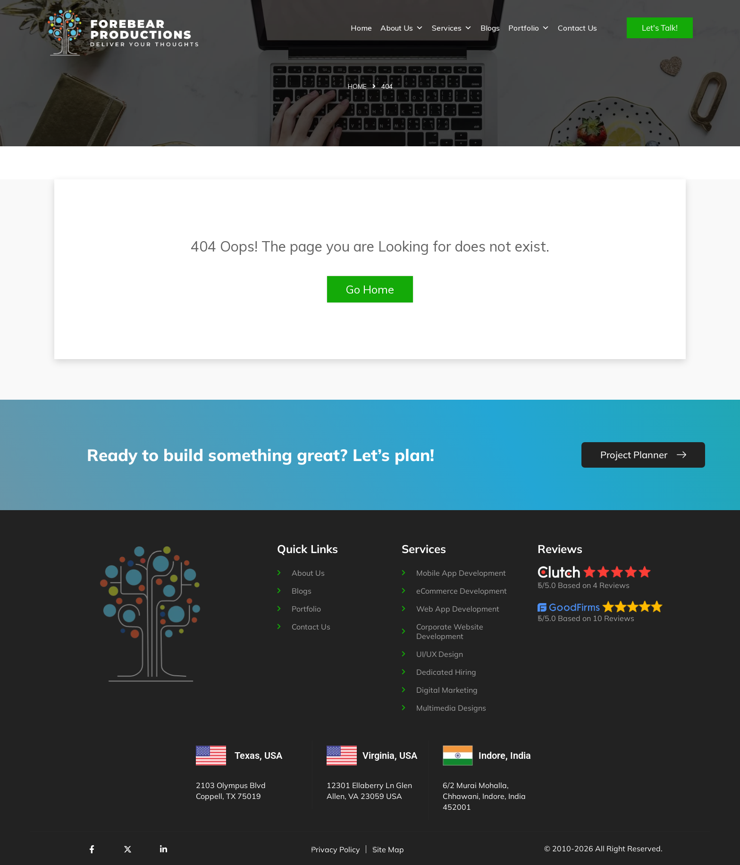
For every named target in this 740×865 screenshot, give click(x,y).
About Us (401, 27)
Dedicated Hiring (446, 672)
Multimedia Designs (451, 708)
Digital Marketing (447, 690)
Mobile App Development (461, 573)
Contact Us (577, 28)
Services (452, 27)
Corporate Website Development (449, 631)
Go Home (370, 289)
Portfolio (528, 27)
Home (361, 28)
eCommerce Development (461, 591)
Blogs (490, 28)
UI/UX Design (439, 654)
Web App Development (457, 608)
